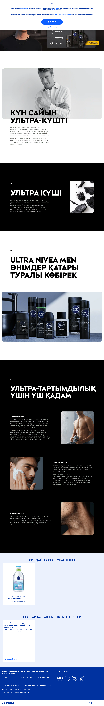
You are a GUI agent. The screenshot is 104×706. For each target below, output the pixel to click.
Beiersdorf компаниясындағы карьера (16, 689)
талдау (57, 8)
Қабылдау (52, 22)
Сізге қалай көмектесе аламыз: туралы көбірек (26, 686)
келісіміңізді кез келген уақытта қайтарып (53, 15)
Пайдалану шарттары (10, 677)
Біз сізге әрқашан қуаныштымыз (13, 696)
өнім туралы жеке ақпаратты (63, 14)
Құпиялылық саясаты (28, 677)
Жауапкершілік (43, 677)
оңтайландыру (24, 8)
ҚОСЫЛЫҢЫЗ (63, 671)
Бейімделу (52, 27)
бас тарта (54, 9)
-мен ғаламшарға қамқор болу (15, 692)
